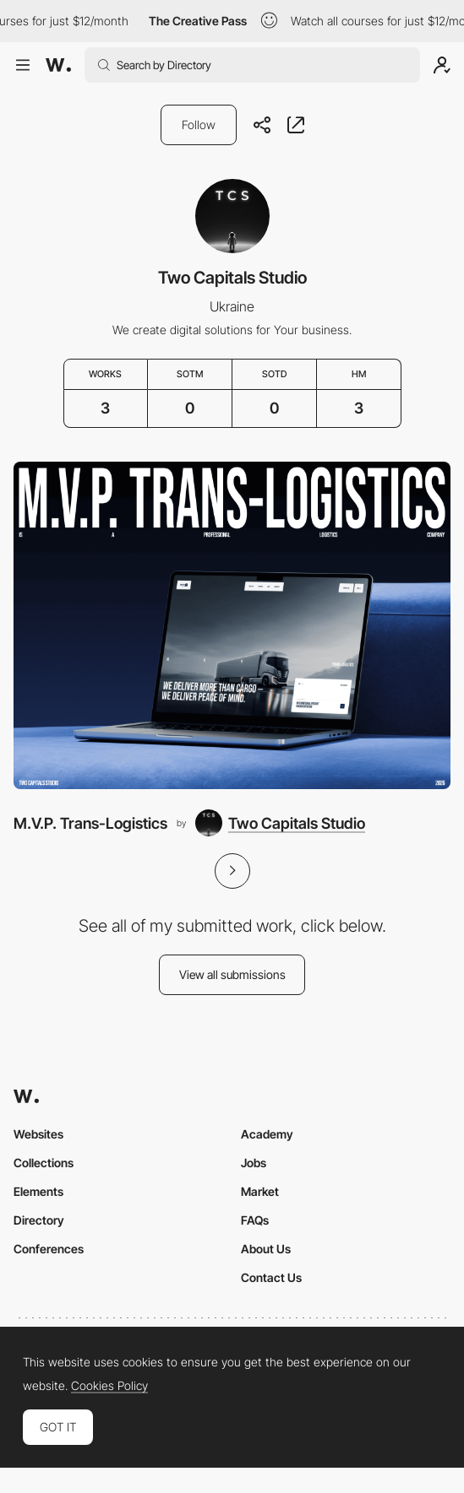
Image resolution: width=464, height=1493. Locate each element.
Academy (267, 1134)
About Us (266, 1248)
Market (260, 1191)
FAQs (255, 1220)
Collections (44, 1162)
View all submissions (232, 974)
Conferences (49, 1248)
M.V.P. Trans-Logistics (90, 823)
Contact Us (271, 1277)
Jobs (253, 1162)
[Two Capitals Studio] (280, 822)
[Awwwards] (58, 65)
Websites (38, 1134)
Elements (38, 1191)
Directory (39, 1220)
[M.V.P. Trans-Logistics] (232, 625)
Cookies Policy (109, 1386)
